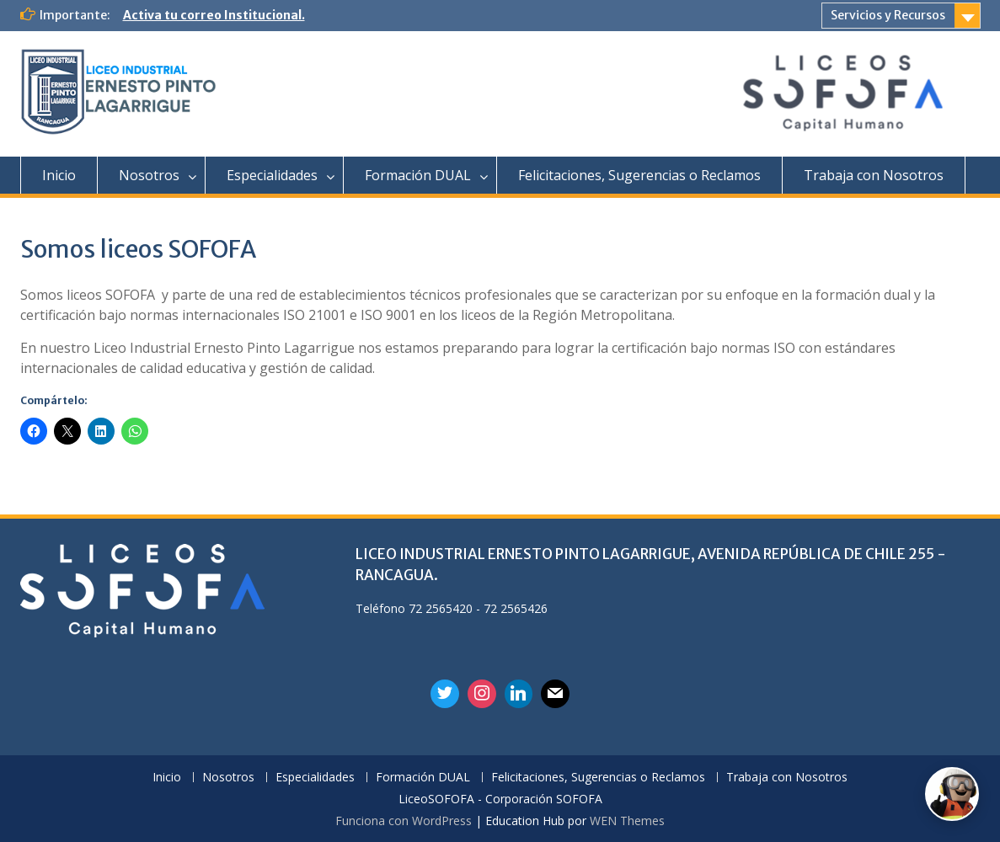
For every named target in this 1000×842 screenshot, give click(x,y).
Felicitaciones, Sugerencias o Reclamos (639, 175)
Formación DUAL (418, 175)
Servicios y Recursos (888, 15)
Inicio (59, 175)
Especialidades (272, 175)
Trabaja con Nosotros (874, 175)
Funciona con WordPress (403, 821)
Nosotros (149, 175)
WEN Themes (627, 821)
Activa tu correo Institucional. (214, 15)
